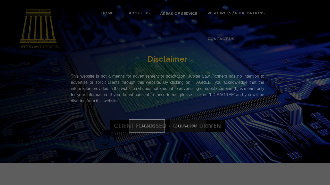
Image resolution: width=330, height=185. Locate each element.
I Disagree (188, 126)
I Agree (146, 126)
